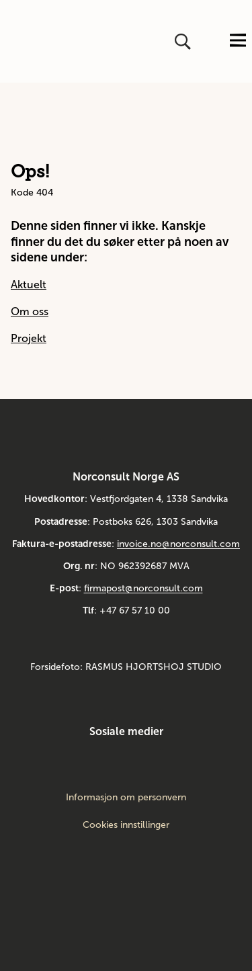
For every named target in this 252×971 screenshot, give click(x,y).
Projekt (28, 338)
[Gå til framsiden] (18, 41)
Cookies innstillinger (126, 825)
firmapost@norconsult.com (143, 588)
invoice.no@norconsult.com (178, 544)
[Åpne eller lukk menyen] (237, 41)
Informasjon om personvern (126, 797)
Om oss (29, 311)
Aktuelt (28, 284)
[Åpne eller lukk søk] (184, 41)
